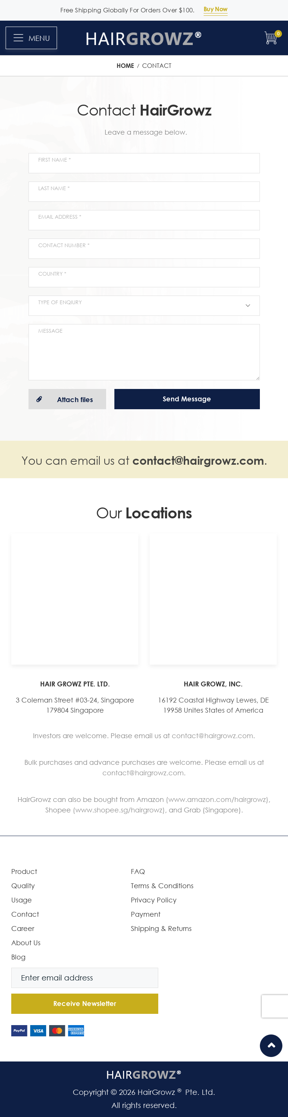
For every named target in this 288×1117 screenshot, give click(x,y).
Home (126, 65)
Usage (21, 900)
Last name (53, 188)
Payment (145, 914)
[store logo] (144, 38)
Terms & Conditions (162, 885)
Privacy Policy (154, 900)
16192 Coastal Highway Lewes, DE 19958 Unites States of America (213, 705)
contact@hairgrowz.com (198, 460)
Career (22, 928)
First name (53, 159)
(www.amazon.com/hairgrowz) (217, 799)
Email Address (58, 216)
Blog (18, 957)
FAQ (138, 871)
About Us (25, 942)
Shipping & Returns (161, 928)
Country (51, 273)
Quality (23, 885)
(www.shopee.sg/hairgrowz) (119, 810)
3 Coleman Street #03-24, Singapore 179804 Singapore (75, 705)
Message (50, 330)
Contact (25, 914)
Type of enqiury (60, 302)
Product (24, 871)
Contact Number (62, 245)
